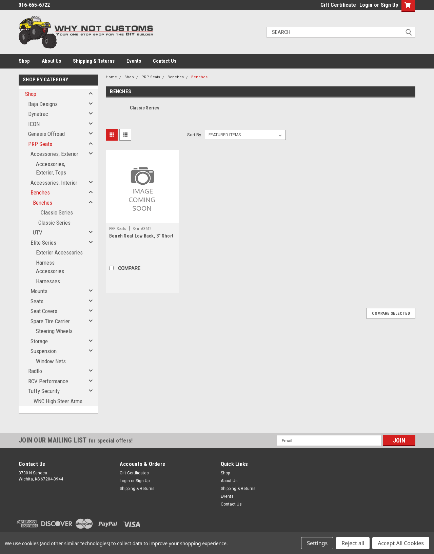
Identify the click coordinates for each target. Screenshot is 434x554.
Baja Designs (43, 104)
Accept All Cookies (401, 543)
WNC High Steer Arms (58, 401)
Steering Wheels (54, 331)
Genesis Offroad (46, 133)
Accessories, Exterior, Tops (51, 168)
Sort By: (194, 134)
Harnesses (48, 281)
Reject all (352, 543)
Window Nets (51, 361)
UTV (37, 232)
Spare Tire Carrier (50, 321)
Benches (40, 192)
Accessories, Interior (54, 182)
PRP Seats (40, 144)
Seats (37, 301)
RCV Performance (48, 381)
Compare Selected (391, 313)
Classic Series (57, 212)
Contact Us (164, 61)
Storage (39, 341)
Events (133, 61)
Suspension (44, 351)
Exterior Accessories (59, 252)
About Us (51, 61)
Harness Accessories (50, 267)
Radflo (35, 371)
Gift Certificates (134, 473)
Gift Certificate (338, 5)
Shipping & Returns (94, 61)
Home (111, 77)
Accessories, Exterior (54, 153)
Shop (24, 61)
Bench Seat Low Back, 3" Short (141, 236)
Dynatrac (38, 113)
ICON (34, 124)
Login (365, 5)
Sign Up (389, 5)
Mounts (39, 291)
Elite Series (43, 242)
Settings (317, 543)
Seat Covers (44, 311)
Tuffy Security (44, 391)
